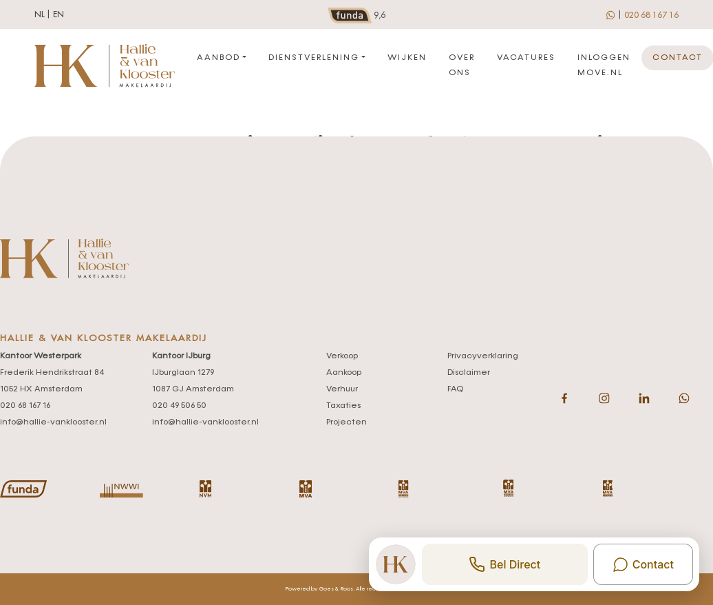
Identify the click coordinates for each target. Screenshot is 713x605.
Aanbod (218, 58)
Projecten (346, 422)
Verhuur (342, 389)
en (58, 14)
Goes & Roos (336, 589)
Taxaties (343, 406)
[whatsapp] (611, 14)
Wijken (407, 58)
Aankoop (343, 373)
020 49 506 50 (179, 406)
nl (39, 14)
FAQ (455, 389)
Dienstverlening (313, 58)
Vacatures (526, 58)
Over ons (462, 65)
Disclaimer (468, 373)
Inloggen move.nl (603, 65)
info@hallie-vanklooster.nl (53, 422)
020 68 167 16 (651, 15)
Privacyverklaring (482, 356)
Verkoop (342, 356)
